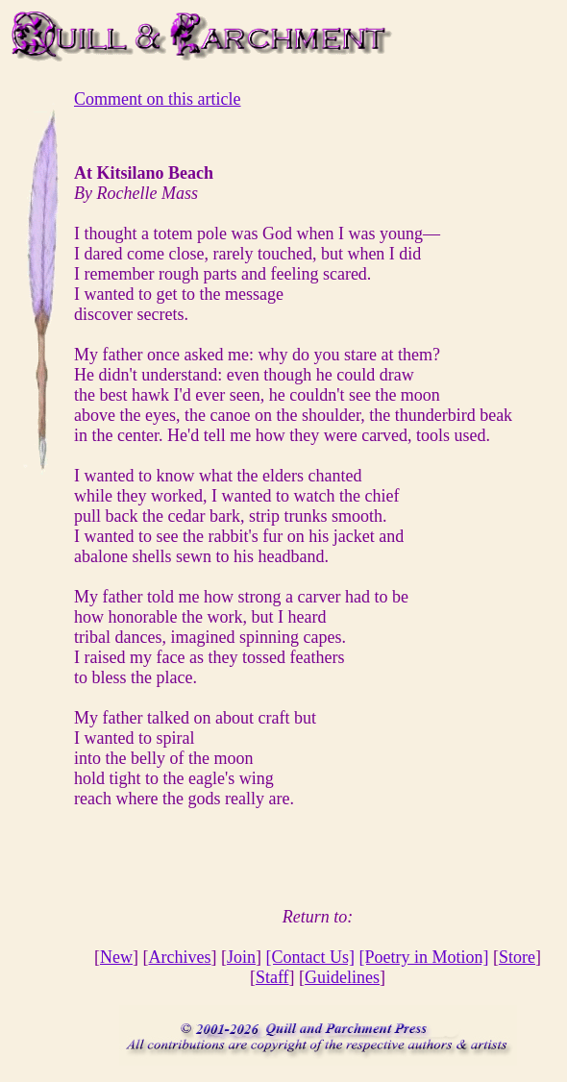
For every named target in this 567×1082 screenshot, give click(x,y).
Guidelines (342, 977)
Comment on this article (157, 99)
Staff (272, 977)
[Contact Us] (310, 957)
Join (241, 957)
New (116, 957)
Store (517, 957)
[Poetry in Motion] (423, 957)
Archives (180, 957)
